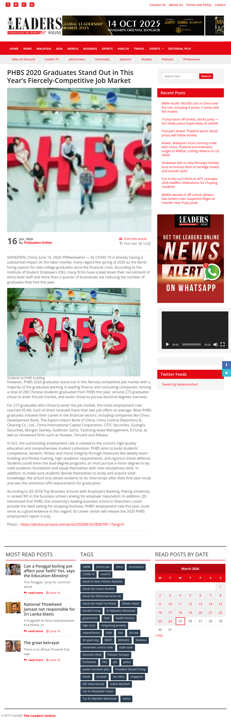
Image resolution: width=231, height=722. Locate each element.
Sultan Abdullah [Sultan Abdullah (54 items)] (120, 684)
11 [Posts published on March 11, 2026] (180, 604)
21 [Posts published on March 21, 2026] (210, 612)
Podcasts (167, 59)
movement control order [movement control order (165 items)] (98, 647)
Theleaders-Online (38, 242)
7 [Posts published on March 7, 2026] (210, 595)
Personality (102, 59)
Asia (59, 49)
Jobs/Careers (77, 59)
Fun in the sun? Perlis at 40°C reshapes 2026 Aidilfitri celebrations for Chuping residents (190, 183)
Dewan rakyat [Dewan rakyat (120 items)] (130, 603)
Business (90, 49)
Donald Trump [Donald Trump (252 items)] (92, 611)
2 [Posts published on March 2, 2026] (160, 595)
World (73, 49)
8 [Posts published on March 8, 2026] (220, 595)
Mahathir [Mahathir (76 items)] (123, 640)
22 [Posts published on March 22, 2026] (220, 612)
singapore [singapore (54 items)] (137, 677)
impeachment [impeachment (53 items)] (91, 633)
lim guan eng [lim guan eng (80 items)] (91, 640)
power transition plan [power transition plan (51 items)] (96, 669)
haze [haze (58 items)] (107, 618)
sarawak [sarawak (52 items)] (101, 677)
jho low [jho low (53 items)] (133, 633)
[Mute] (215, 344)
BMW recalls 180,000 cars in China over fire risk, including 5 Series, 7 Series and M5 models (190, 107)
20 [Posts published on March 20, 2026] (200, 612)
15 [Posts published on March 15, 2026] (220, 604)
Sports (107, 49)
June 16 (53, 592)
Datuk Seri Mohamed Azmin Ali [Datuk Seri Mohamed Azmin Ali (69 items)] (102, 596)
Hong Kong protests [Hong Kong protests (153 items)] (113, 625)
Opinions (125, 59)
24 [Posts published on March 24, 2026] (170, 621)
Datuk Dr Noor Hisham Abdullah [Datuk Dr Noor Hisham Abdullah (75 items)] (103, 581)
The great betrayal (41, 642)
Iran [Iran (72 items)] (120, 633)
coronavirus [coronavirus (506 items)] (136, 567)
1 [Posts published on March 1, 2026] (220, 586)
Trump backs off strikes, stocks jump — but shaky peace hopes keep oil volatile (190, 121)
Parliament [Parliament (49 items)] (89, 662)
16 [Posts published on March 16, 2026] (160, 612)
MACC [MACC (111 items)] (108, 640)
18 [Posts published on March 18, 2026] (180, 612)
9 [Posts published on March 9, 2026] (160, 604)
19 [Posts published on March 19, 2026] (190, 612)
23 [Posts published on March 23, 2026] (160, 621)
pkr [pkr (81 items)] (115, 662)
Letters (220, 4)
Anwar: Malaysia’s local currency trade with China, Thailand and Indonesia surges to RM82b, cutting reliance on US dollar (190, 149)
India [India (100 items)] (109, 633)
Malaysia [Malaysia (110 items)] (141, 640)
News (27, 49)
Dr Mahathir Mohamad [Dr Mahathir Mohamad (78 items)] (121, 611)
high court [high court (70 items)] (89, 625)
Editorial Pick (179, 49)
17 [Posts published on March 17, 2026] (170, 612)
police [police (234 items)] (127, 662)
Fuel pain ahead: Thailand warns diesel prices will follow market (190, 133)
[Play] (167, 344)
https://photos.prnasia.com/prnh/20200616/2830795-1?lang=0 (72, 524)
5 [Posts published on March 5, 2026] (190, 595)
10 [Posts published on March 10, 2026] (170, 604)
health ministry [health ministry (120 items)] (125, 618)
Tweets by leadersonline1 (180, 384)
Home (14, 49)
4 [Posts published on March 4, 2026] (180, 595)
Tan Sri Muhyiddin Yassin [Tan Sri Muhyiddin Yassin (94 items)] (98, 691)
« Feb (159, 635)
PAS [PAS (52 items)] (104, 662)
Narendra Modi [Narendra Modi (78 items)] (92, 655)
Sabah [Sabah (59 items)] (86, 677)
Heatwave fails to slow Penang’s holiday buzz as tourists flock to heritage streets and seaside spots (190, 167)
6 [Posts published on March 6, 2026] (200, 595)
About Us (176, 4)
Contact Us (157, 4)
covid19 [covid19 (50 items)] (105, 574)
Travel (139, 49)
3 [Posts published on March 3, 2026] (170, 595)
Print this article (133, 238)
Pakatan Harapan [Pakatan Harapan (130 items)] (118, 655)
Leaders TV (52, 59)
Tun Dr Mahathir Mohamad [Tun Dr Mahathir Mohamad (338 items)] (100, 698)
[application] (195, 330)
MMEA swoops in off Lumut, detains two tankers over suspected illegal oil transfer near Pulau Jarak (188, 199)
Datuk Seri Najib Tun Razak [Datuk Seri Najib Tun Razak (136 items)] (99, 603)
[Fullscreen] (222, 344)
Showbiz (146, 59)
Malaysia (43, 49)
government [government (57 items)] (90, 618)
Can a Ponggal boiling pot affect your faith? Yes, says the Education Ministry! (49, 570)
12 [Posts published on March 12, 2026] (190, 604)
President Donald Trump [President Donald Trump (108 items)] (130, 669)
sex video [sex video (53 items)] (118, 677)
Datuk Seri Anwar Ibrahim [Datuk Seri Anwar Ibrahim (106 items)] (99, 589)
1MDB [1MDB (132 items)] (86, 567)
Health (123, 49)
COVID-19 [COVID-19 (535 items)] (89, 574)
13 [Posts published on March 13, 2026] (200, 604)
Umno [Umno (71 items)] (126, 698)
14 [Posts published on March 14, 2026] (210, 604)
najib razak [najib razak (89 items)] (126, 647)
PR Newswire (191, 59)
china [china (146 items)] (119, 567)
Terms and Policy (199, 4)
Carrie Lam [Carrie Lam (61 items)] (103, 567)
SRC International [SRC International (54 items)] (93, 684)
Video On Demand (23, 59)
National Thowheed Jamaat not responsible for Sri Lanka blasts (49, 609)
